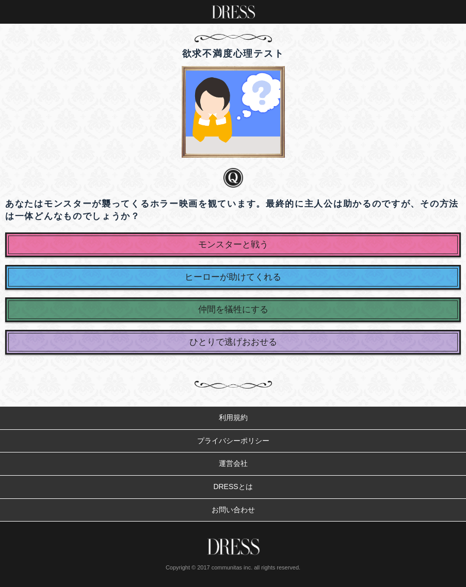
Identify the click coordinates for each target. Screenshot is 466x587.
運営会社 (233, 463)
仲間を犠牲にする (233, 309)
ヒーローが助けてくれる (233, 277)
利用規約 (233, 417)
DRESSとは (232, 486)
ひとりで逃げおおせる (233, 342)
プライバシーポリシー (233, 441)
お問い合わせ (233, 510)
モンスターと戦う (233, 244)
